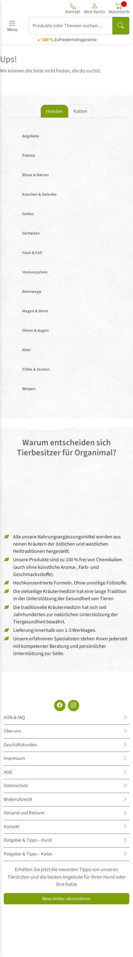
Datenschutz (16, 785)
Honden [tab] (54, 111)
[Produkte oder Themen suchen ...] (70, 25)
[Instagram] (73, 705)
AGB (8, 772)
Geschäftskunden (20, 745)
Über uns (12, 731)
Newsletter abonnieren (66, 898)
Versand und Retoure (24, 813)
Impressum (14, 758)
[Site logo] (23, 8)
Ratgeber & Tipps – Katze (28, 854)
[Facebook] (59, 705)
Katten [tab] (80, 111)
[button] (94, 8)
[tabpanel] (66, 263)
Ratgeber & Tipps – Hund (28, 840)
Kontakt (11, 826)
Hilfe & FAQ (14, 717)
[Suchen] (120, 25)
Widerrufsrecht (18, 799)
